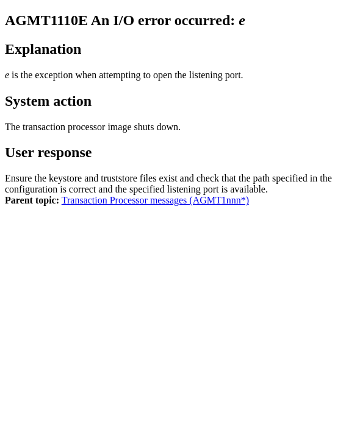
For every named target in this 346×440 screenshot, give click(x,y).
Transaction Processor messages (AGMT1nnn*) (155, 200)
